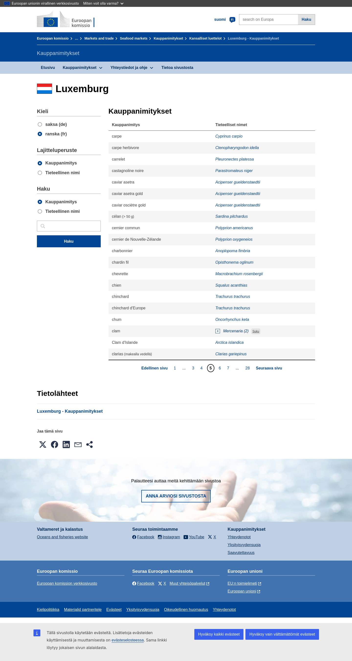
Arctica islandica (229, 342)
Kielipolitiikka (48, 609)
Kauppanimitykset (168, 38)
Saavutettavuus (241, 553)
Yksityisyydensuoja (244, 545)
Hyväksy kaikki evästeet (219, 634)
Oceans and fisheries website (62, 537)
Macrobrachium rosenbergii (239, 274)
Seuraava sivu (269, 368)
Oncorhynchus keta (232, 319)
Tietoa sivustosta (177, 67)
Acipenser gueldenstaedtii (237, 182)
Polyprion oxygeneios (234, 239)
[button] (43, 444)
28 (248, 368)
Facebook (143, 583)
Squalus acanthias (231, 285)
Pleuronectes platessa (234, 159)
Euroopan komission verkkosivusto (67, 583)
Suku (256, 331)
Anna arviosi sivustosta (176, 496)
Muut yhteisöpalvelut (187, 583)
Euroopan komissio (53, 38)
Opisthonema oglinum (234, 262)
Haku (306, 19)
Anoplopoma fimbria (232, 251)
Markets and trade (99, 38)
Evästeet (113, 609)
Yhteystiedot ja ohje (128, 67)
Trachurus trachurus (232, 296)
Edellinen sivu (154, 368)
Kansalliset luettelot (205, 38)
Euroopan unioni (242, 591)
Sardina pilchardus (231, 216)
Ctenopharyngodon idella (237, 148)
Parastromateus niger (234, 171)
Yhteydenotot (239, 537)
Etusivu (48, 67)
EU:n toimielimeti (242, 583)
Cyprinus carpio (228, 136)
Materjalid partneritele (83, 609)
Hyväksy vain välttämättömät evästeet (282, 634)
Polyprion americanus (234, 228)
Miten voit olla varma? (103, 3)
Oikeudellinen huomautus (186, 609)
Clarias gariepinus (231, 354)
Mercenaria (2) (236, 331)
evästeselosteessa (127, 640)
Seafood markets (134, 38)
